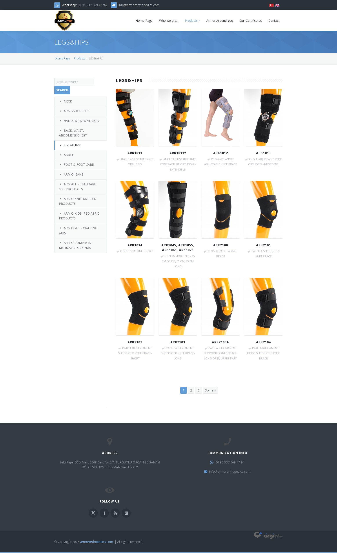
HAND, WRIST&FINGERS (79, 120)
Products (191, 20)
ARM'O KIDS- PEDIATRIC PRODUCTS (79, 215)
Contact (274, 20)
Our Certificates (251, 20)
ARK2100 (220, 245)
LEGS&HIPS (69, 145)
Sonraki (210, 390)
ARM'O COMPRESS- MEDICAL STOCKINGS (75, 245)
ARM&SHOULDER (74, 111)
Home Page (144, 20)
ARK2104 (263, 342)
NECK (65, 101)
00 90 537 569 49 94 (92, 5)
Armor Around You (219, 20)
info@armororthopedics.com (139, 5)
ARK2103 (177, 342)
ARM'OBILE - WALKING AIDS (78, 230)
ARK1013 (263, 153)
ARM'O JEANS (71, 174)
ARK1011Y (177, 153)
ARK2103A (220, 342)
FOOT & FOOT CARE (76, 164)
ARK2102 (135, 342)
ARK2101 (263, 245)
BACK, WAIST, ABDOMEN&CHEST (73, 132)
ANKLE (66, 155)
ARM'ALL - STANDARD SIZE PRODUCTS (78, 186)
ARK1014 (135, 245)
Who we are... (168, 20)
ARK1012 (220, 153)
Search (62, 90)
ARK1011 (135, 153)
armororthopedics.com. (97, 542)
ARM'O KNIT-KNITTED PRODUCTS (77, 201)
